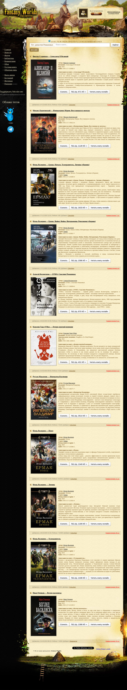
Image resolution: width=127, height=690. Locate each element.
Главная (7, 50)
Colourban (72, 104)
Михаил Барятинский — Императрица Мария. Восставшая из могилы (61, 111)
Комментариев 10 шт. (113, 641)
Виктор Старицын (69, 63)
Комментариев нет (113, 104)
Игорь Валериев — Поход (43, 431)
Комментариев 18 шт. (113, 533)
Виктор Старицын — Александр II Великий (50, 56)
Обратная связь (10, 70)
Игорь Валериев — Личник (44, 485)
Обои (6, 64)
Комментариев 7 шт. (113, 215)
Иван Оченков (68, 599)
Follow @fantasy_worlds (103, 649)
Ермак (66, 175)
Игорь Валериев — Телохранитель (47, 539)
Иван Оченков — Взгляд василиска (47, 593)
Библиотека (9, 58)
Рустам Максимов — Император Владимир (50, 377)
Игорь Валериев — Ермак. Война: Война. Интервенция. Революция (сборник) (64, 221)
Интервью (8, 81)
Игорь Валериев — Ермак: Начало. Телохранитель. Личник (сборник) (61, 165)
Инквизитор (73, 641)
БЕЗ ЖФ (34, 50)
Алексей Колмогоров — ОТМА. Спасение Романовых (54, 274)
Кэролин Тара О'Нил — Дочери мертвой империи (53, 327)
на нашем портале (113, 12)
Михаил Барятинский (70, 117)
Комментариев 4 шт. (113, 371)
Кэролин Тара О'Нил (70, 333)
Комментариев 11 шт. (113, 479)
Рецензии (8, 84)
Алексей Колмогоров (70, 281)
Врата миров (9, 75)
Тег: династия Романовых (42, 45)
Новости (7, 52)
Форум (7, 55)
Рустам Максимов (69, 383)
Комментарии (9, 61)
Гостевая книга (10, 67)
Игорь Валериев (68, 171)
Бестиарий (8, 78)
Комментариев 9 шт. (113, 321)
